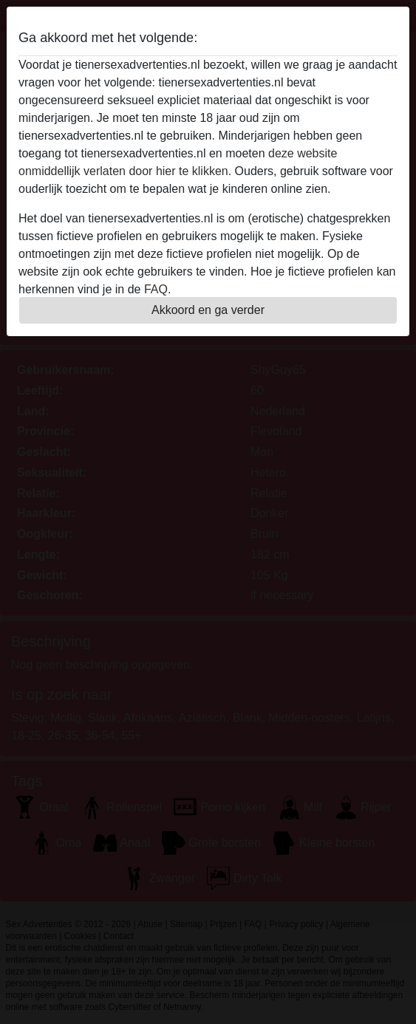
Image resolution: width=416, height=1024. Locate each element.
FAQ (156, 289)
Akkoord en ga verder (208, 310)
